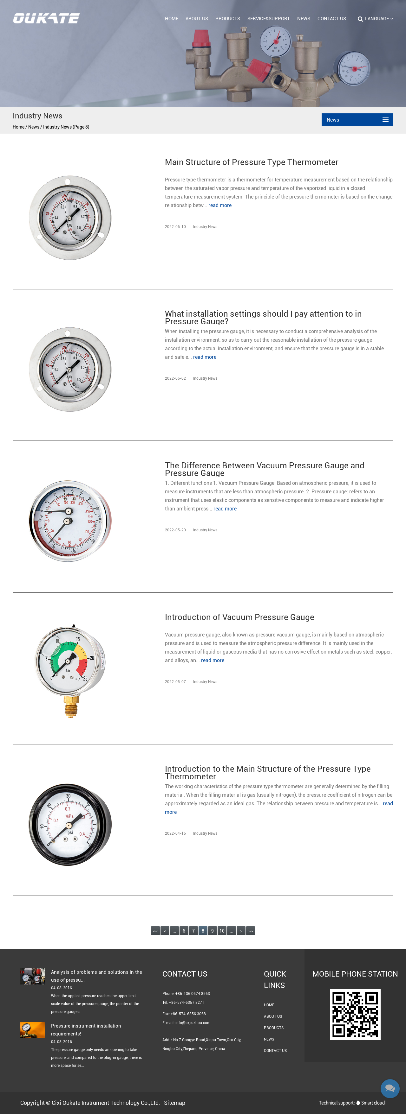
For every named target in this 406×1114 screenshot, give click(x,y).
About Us (197, 19)
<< (155, 931)
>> (250, 931)
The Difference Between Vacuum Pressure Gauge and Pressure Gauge (264, 469)
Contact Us (332, 19)
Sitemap (174, 1102)
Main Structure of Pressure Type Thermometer (251, 162)
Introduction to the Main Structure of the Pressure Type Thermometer (268, 772)
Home (171, 19)
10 (222, 931)
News (303, 19)
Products (227, 19)
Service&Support (268, 19)
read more (220, 205)
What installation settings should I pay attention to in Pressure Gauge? (263, 317)
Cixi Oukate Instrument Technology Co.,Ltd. (106, 1102)
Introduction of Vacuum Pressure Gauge (239, 617)
